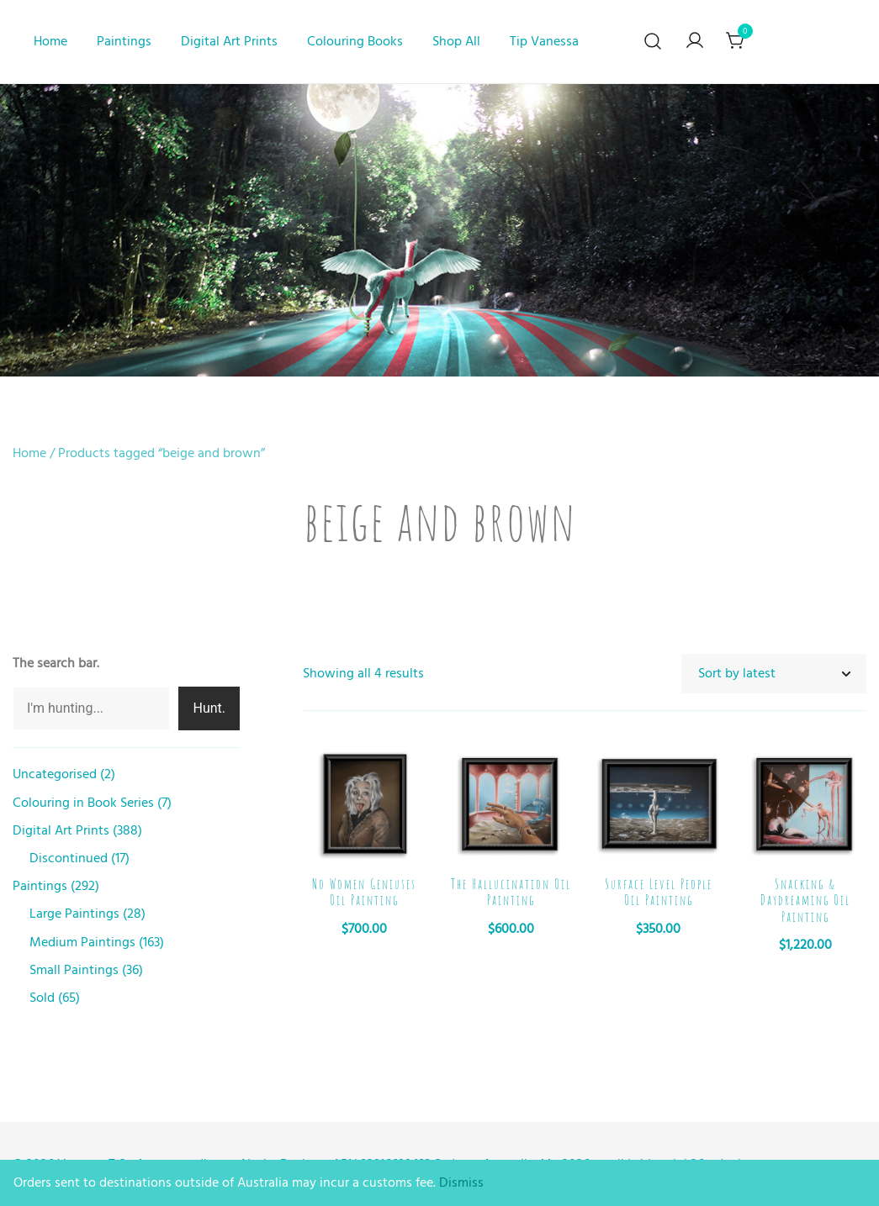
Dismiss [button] (461, 1182)
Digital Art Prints (229, 41)
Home (50, 41)
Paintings (124, 41)
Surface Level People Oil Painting (658, 892)
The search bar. (56, 663)
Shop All (456, 41)
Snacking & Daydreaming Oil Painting (805, 900)
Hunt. (209, 708)
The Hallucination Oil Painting (511, 892)
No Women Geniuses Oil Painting (364, 892)
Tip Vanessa (544, 41)
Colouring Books (355, 41)
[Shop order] (773, 673)
